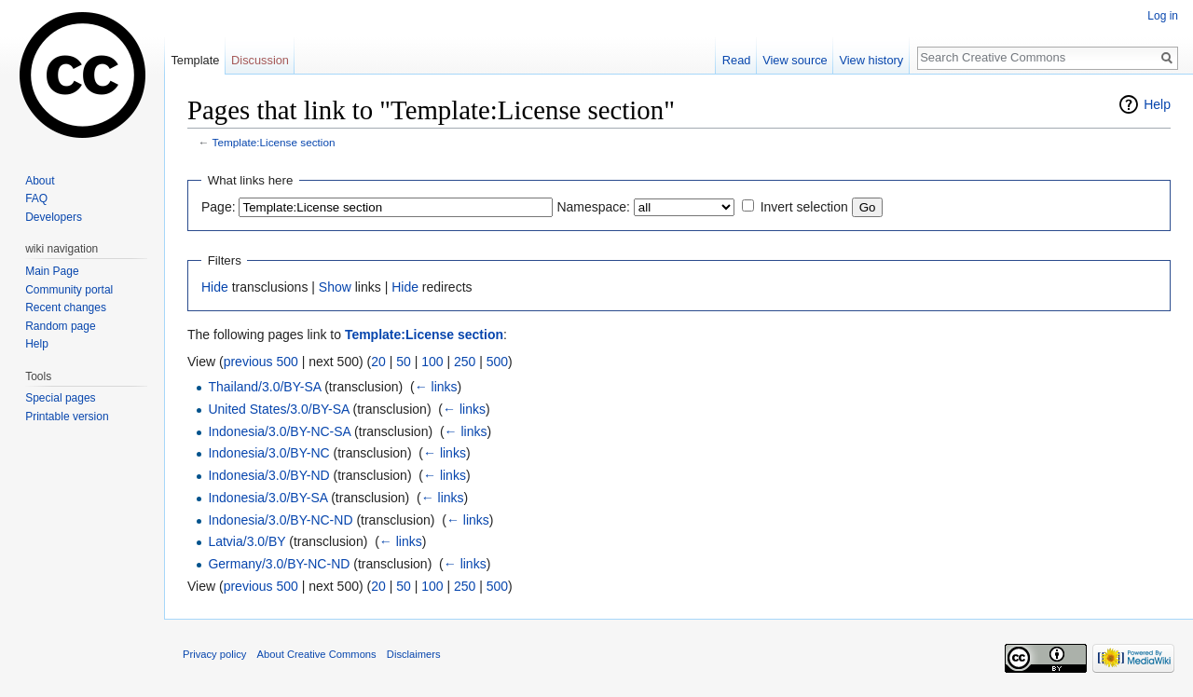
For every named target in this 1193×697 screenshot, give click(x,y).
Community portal (69, 289)
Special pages (60, 397)
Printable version (66, 416)
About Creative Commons (317, 654)
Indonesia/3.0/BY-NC (268, 452)
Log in (1162, 15)
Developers (53, 217)
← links (436, 386)
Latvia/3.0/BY (246, 541)
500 (497, 361)
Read (736, 60)
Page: (218, 206)
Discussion (260, 60)
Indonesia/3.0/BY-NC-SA (279, 431)
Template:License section (274, 142)
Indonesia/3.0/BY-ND (268, 475)
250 (464, 361)
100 (432, 361)
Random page (60, 326)
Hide (214, 287)
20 (378, 361)
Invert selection (804, 206)
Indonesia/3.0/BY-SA (267, 497)
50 (403, 361)
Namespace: (593, 206)
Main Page (51, 271)
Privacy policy (214, 654)
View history (871, 60)
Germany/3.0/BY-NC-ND (279, 563)
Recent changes (65, 307)
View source (794, 60)
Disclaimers (414, 654)
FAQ (36, 198)
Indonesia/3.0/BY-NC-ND (280, 519)
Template (195, 60)
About (39, 180)
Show (335, 287)
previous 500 (261, 361)
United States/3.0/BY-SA (278, 409)
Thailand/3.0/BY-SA (264, 386)
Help (1157, 104)
